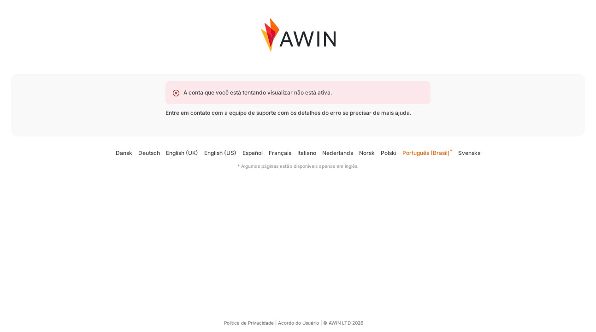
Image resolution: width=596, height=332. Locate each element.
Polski (388, 152)
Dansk (124, 152)
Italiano (306, 152)
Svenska (469, 152)
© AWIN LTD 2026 (343, 323)
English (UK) (182, 152)
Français (280, 152)
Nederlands (337, 152)
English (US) (220, 152)
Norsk (367, 152)
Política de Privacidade (249, 323)
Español (252, 152)
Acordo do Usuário (298, 323)
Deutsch (149, 152)
